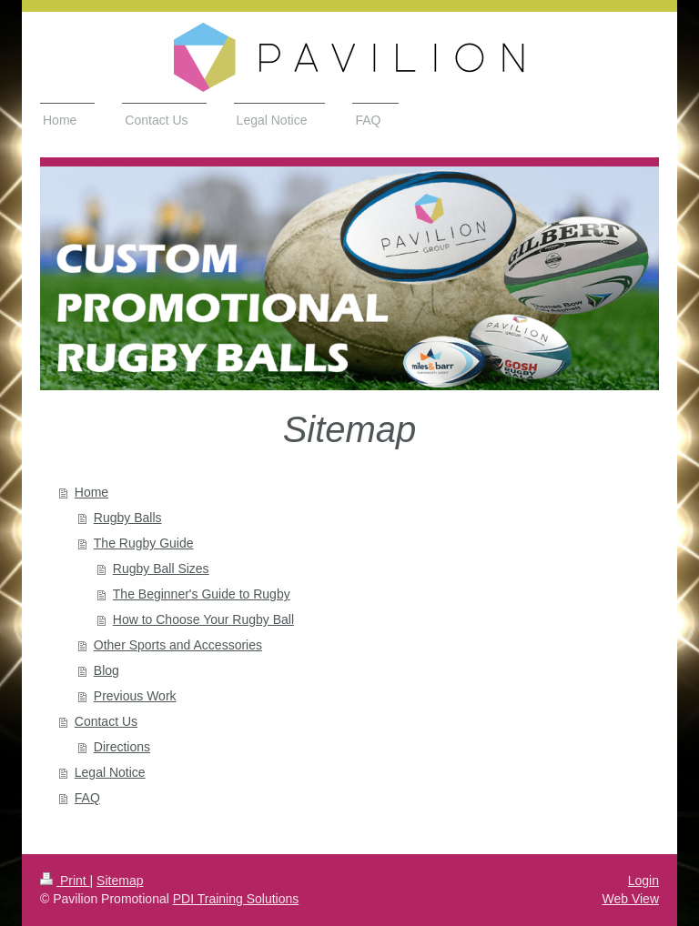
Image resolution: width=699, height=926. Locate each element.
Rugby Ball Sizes (161, 568)
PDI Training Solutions (236, 898)
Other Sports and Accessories (178, 645)
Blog (106, 670)
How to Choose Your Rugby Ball (203, 619)
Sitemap (119, 880)
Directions (122, 747)
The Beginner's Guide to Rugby (201, 594)
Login (643, 880)
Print (65, 880)
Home (91, 492)
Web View (630, 898)
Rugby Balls (128, 517)
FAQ (87, 797)
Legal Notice (110, 772)
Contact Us (106, 721)
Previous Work (135, 696)
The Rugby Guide (144, 543)
